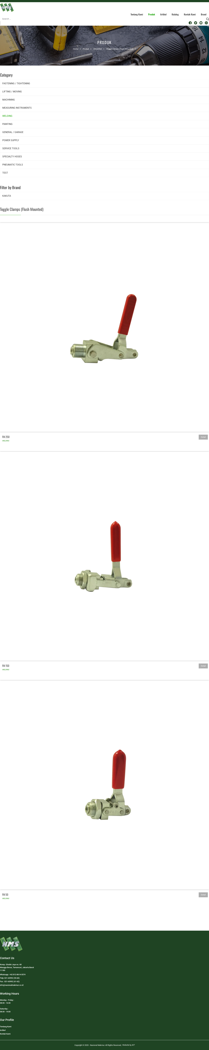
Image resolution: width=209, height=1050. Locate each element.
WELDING (7, 116)
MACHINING (8, 99)
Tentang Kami (137, 14)
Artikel (163, 14)
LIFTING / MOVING (12, 91)
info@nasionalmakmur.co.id (11, 985)
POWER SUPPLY (10, 140)
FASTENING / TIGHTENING (16, 83)
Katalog (175, 14)
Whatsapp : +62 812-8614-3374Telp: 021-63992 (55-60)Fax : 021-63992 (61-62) (12, 978)
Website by (128, 1045)
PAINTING (7, 124)
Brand (203, 14)
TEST (5, 172)
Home (75, 49)
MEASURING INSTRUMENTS (17, 107)
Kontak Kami (190, 14)
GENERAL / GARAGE (12, 132)
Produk (151, 14)
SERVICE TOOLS (10, 148)
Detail (203, 437)
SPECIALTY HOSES (12, 156)
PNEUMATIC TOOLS (12, 164)
